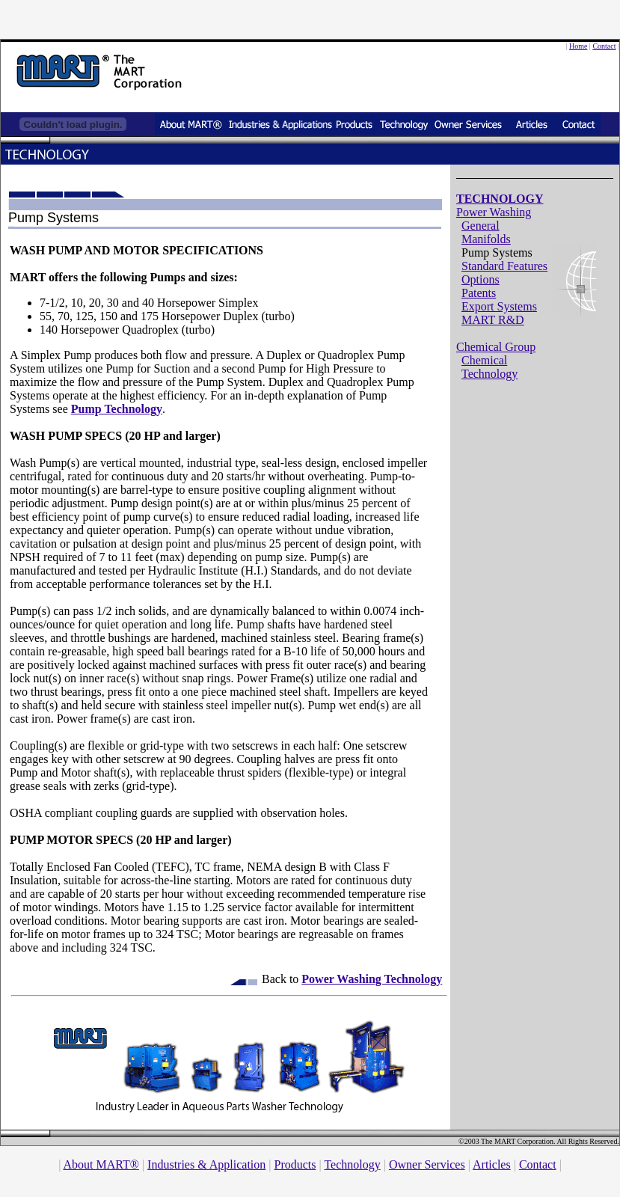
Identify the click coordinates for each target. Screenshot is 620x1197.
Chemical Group (495, 346)
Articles (492, 1164)
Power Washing (493, 212)
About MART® (100, 1164)
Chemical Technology (489, 367)
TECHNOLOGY (499, 198)
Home (578, 46)
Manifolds (486, 239)
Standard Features (504, 266)
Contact (604, 46)
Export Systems (499, 306)
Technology (352, 1164)
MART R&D (492, 319)
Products (295, 1164)
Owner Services (427, 1164)
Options (480, 279)
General (480, 225)
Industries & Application (206, 1164)
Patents (478, 293)
